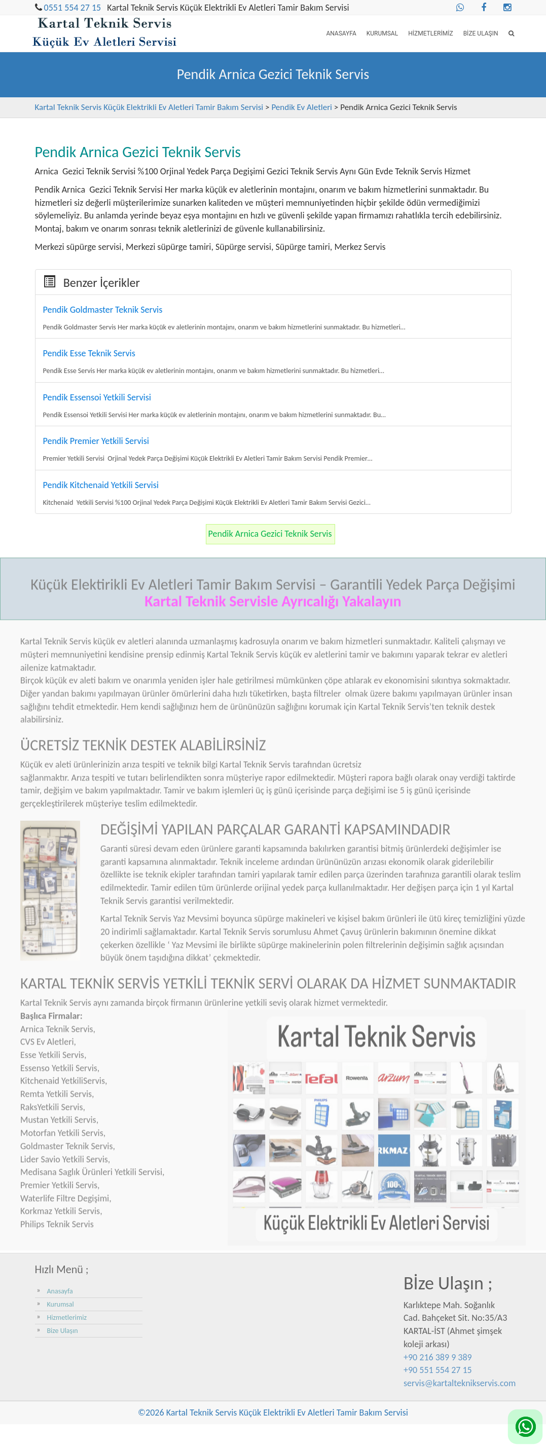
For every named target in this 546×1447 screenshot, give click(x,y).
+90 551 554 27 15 (438, 1370)
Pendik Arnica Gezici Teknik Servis (270, 533)
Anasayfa (341, 33)
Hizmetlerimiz (430, 33)
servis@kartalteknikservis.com (460, 1383)
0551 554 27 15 (72, 7)
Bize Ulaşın (480, 33)
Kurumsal (382, 33)
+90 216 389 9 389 (438, 1357)
